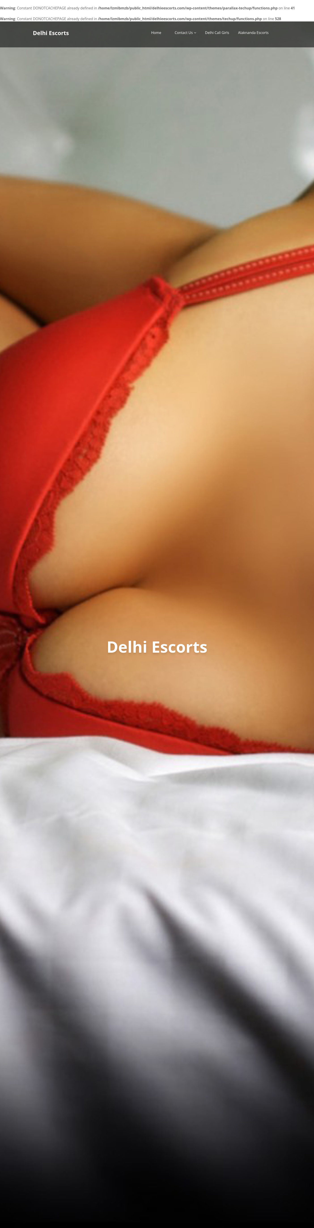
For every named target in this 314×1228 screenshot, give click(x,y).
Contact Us (184, 32)
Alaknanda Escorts (253, 32)
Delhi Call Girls (217, 32)
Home (156, 32)
